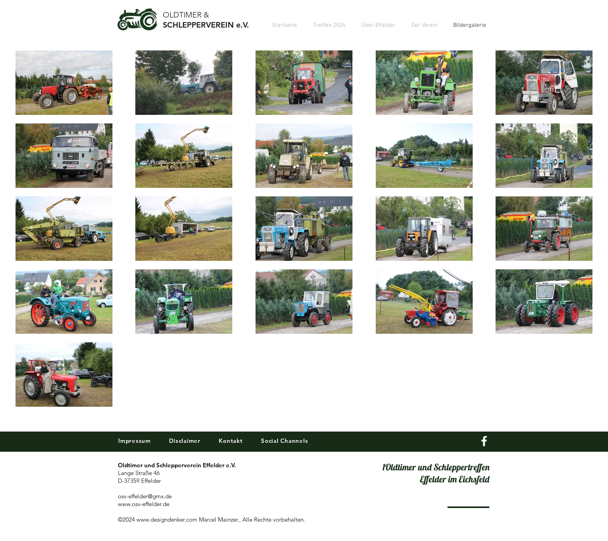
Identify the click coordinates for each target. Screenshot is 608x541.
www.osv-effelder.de (143, 504)
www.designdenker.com (166, 519)
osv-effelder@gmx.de (145, 496)
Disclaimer (184, 440)
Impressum (134, 440)
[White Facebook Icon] (484, 441)
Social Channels (283, 440)
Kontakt (231, 440)
